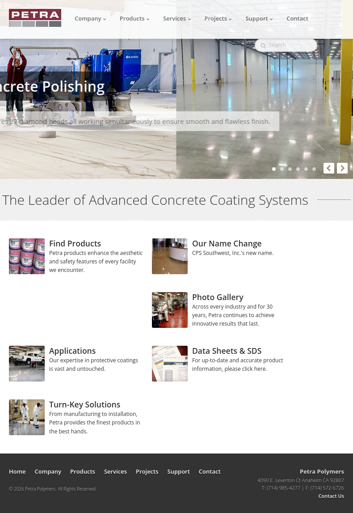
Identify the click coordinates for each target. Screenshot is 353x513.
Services (177, 18)
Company (90, 18)
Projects (218, 18)
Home (17, 471)
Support (259, 18)
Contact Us (331, 495)
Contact (297, 18)
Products (135, 18)
